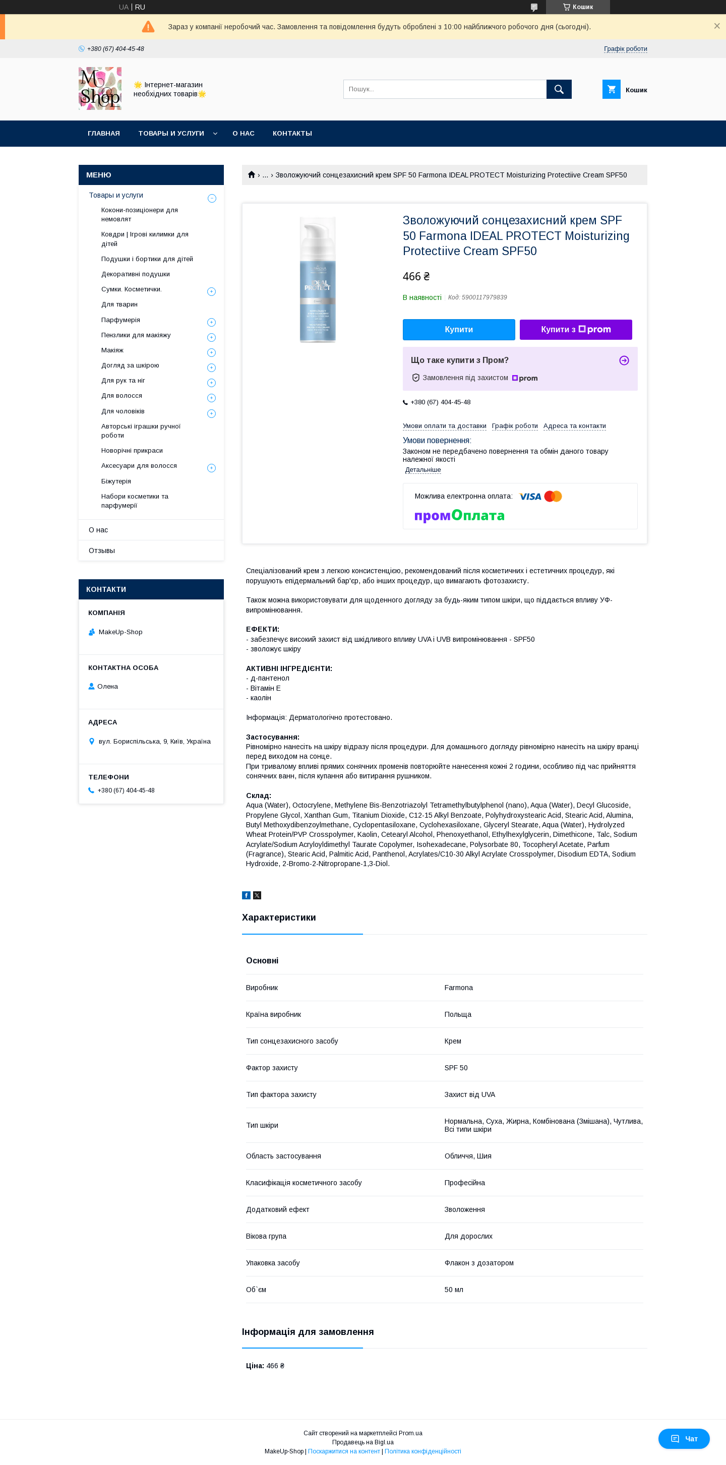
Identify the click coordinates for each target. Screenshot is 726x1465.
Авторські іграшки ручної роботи (141, 430)
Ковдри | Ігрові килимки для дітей (145, 238)
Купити (459, 329)
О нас (243, 133)
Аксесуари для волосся (139, 465)
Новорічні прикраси (132, 450)
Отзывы (102, 550)
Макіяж (112, 350)
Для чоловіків (123, 411)
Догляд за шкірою (130, 365)
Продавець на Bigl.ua (363, 1442)
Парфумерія (120, 320)
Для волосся (121, 395)
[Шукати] (559, 89)
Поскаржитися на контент (344, 1451)
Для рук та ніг (123, 380)
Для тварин (119, 304)
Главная (104, 133)
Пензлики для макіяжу (136, 335)
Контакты (292, 133)
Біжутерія (116, 481)
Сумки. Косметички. (131, 289)
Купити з (576, 329)
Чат (684, 1438)
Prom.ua (410, 1433)
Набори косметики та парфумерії (134, 501)
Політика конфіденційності (423, 1451)
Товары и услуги (171, 133)
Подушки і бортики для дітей (147, 259)
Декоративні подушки (135, 274)
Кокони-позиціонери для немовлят (139, 214)
